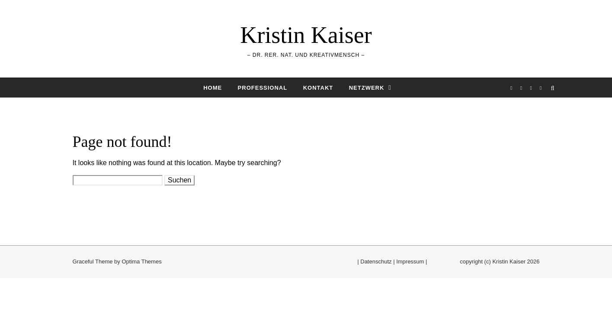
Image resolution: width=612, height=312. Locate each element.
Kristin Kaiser (306, 35)
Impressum (410, 261)
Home (212, 87)
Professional (263, 87)
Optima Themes (141, 261)
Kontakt (318, 87)
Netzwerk (367, 87)
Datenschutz (375, 261)
